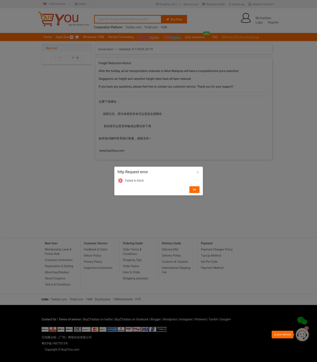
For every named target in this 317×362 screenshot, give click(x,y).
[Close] (198, 172)
